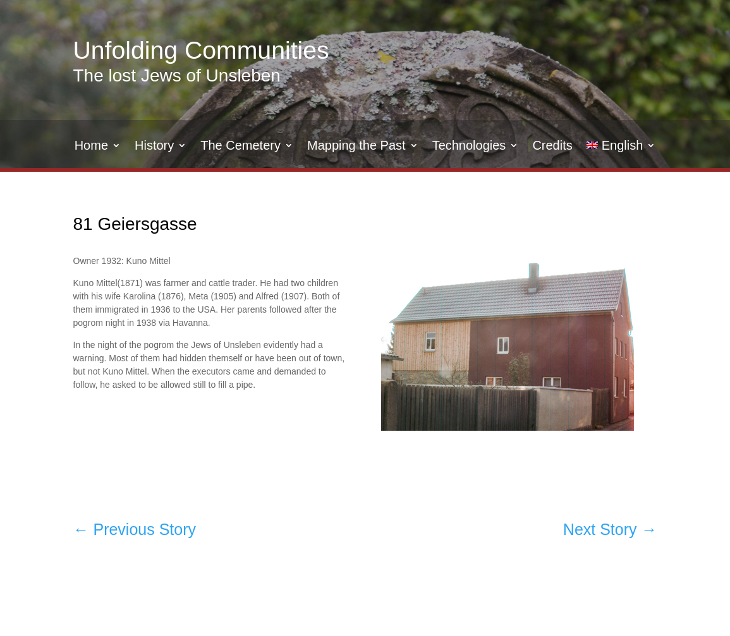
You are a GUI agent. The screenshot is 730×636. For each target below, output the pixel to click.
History (154, 146)
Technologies (469, 146)
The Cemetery (240, 146)
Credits (552, 146)
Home (91, 146)
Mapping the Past (356, 146)
